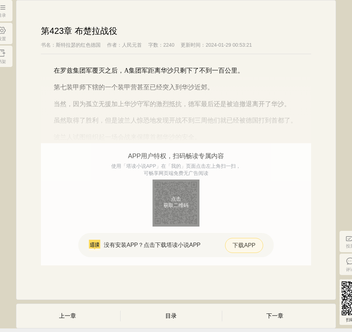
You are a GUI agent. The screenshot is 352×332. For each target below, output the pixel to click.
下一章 (274, 316)
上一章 (67, 316)
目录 (171, 316)
